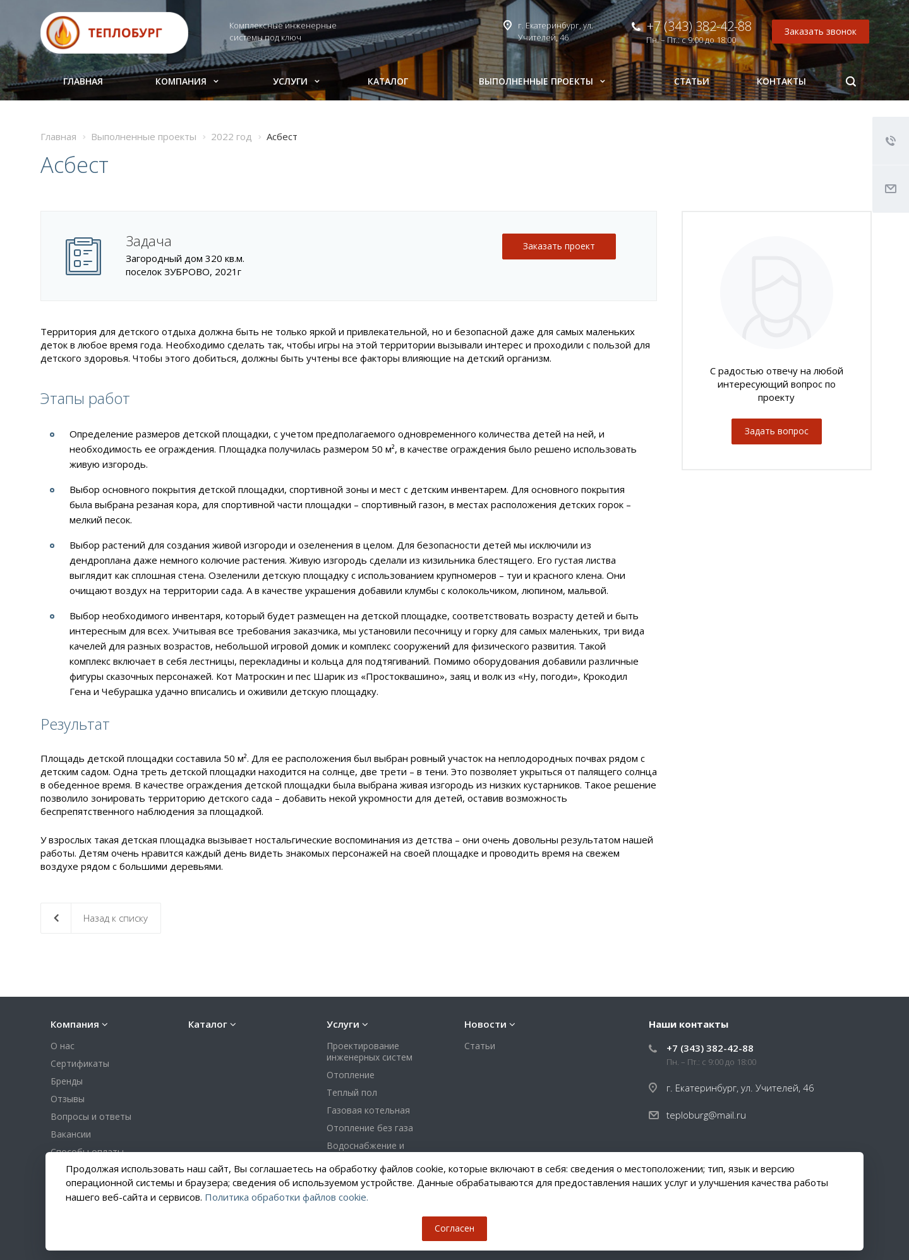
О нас (63, 1046)
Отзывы (68, 1099)
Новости (485, 1024)
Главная (83, 81)
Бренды (67, 1081)
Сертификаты (80, 1063)
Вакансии (71, 1134)
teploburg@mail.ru (706, 1114)
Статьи (691, 81)
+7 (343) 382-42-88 (699, 26)
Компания (187, 81)
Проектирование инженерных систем (369, 1051)
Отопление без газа (370, 1128)
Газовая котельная (368, 1110)
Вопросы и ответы (91, 1116)
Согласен (454, 1228)
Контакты (781, 81)
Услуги (296, 81)
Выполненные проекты (542, 81)
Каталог (388, 81)
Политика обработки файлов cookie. (286, 1197)
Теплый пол (352, 1092)
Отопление (351, 1075)
